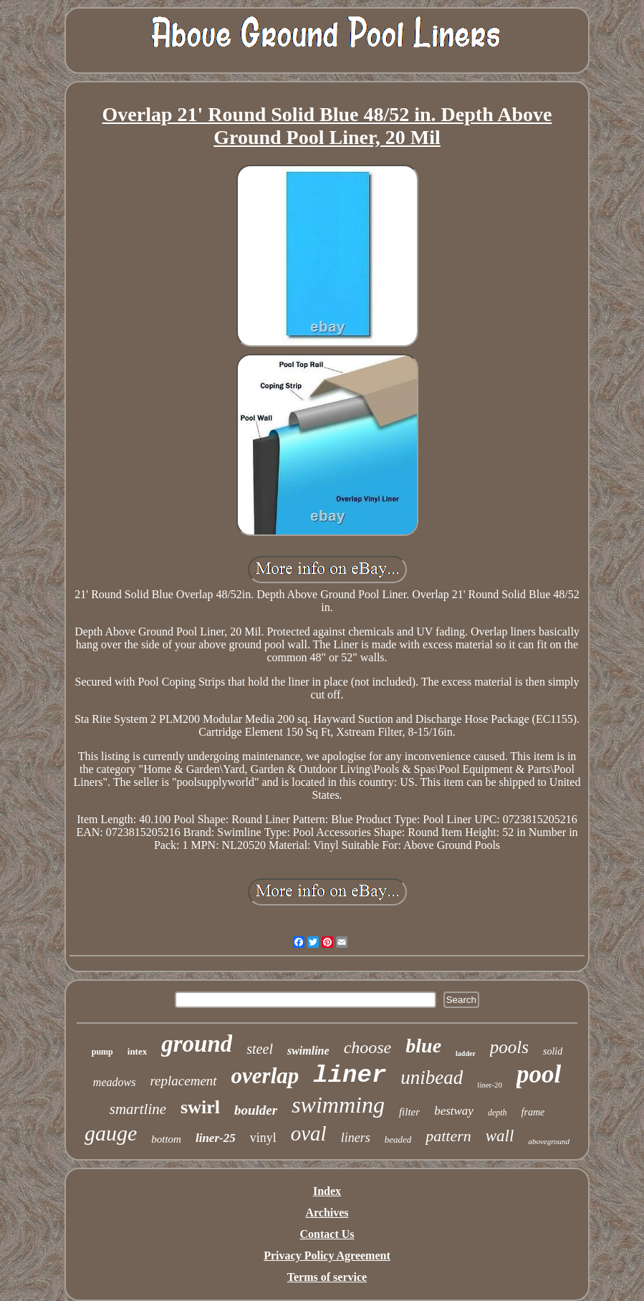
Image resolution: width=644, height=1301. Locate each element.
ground (196, 1044)
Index (327, 1191)
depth (497, 1113)
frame (533, 1112)
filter (409, 1112)
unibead (431, 1077)
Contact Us (327, 1234)
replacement (183, 1080)
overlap (265, 1075)
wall (500, 1136)
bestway (454, 1111)
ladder (466, 1053)
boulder (255, 1110)
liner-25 (216, 1138)
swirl (200, 1107)
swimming (338, 1105)
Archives (326, 1212)
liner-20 (489, 1084)
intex (137, 1051)
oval (309, 1133)
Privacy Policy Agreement (327, 1255)
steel (259, 1049)
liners (355, 1137)
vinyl (263, 1137)
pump (102, 1052)
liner (349, 1075)
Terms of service (327, 1277)
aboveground (548, 1141)
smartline (138, 1109)
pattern (448, 1136)
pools (509, 1047)
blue (423, 1045)
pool (538, 1074)
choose (368, 1047)
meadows (114, 1082)
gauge (111, 1133)
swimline (308, 1051)
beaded (398, 1139)
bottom (166, 1139)
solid (552, 1051)
